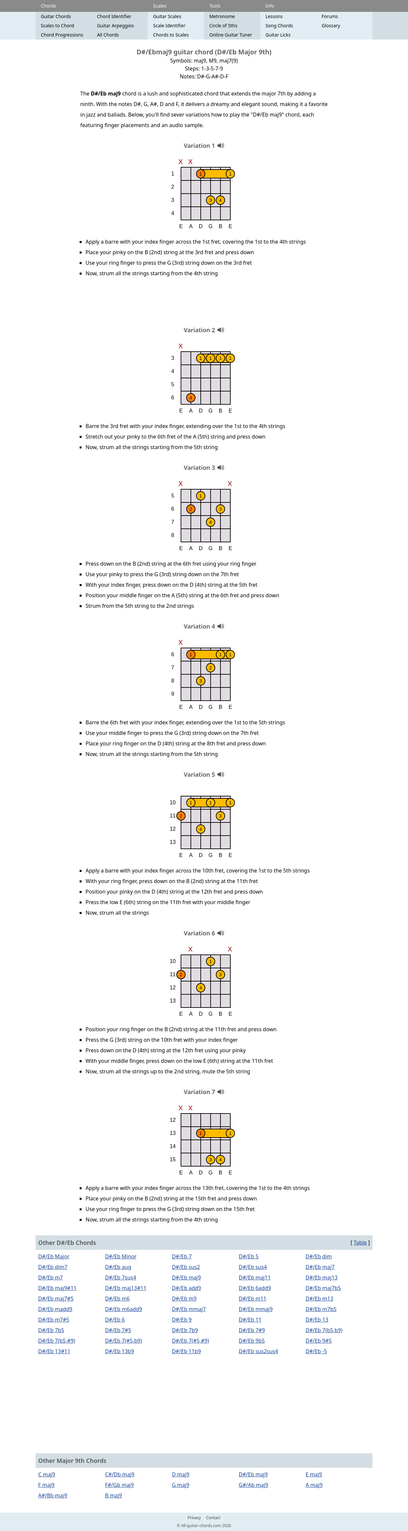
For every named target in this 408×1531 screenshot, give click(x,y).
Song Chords (279, 25)
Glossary (330, 25)
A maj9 (314, 1485)
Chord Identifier (114, 16)
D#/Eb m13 (319, 1298)
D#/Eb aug (118, 1267)
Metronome (222, 16)
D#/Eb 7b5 (51, 1330)
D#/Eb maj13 (322, 1277)
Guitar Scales (167, 16)
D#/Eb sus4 (253, 1267)
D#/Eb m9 (184, 1298)
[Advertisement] (204, 304)
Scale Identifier (169, 25)
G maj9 (180, 1485)
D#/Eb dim (319, 1256)
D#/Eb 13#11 (54, 1351)
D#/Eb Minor (121, 1256)
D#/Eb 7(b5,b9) (324, 1330)
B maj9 (113, 1495)
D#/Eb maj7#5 (56, 1298)
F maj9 (46, 1485)
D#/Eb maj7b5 (323, 1288)
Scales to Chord (57, 25)
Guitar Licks (278, 35)
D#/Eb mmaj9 (256, 1309)
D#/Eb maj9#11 (57, 1288)
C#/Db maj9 (119, 1474)
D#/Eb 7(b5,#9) (56, 1340)
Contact (213, 1517)
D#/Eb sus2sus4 (258, 1351)
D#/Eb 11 (250, 1319)
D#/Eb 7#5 (118, 1330)
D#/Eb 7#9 (252, 1330)
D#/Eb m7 (50, 1277)
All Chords (108, 35)
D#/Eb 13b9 (119, 1351)
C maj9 (46, 1474)
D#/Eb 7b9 (185, 1330)
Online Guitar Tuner (230, 35)
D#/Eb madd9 (55, 1309)
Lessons (274, 16)
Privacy (194, 1517)
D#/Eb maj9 (186, 1277)
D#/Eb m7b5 (321, 1309)
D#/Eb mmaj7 (189, 1309)
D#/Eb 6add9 (255, 1288)
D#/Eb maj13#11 (125, 1288)
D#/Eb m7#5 (53, 1319)
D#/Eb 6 (115, 1319)
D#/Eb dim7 (52, 1267)
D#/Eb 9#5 (319, 1340)
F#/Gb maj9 (119, 1485)
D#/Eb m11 (253, 1298)
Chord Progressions (62, 35)
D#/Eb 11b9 (186, 1351)
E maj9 (314, 1474)
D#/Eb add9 (186, 1288)
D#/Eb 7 (181, 1256)
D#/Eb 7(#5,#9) (190, 1340)
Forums (329, 16)
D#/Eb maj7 (320, 1267)
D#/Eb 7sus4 (120, 1277)
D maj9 (180, 1474)
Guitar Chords (56, 16)
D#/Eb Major (53, 1256)
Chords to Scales (171, 35)
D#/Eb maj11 (255, 1277)
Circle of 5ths (223, 25)
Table (360, 1242)
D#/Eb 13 (317, 1319)
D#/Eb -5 (316, 1351)
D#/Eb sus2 (186, 1267)
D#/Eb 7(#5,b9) (123, 1340)
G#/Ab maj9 (253, 1485)
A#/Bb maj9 (52, 1495)
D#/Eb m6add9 (123, 1309)
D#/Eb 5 (249, 1256)
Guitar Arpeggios (115, 25)
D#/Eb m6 (117, 1298)
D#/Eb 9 (181, 1319)
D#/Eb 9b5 (252, 1340)
